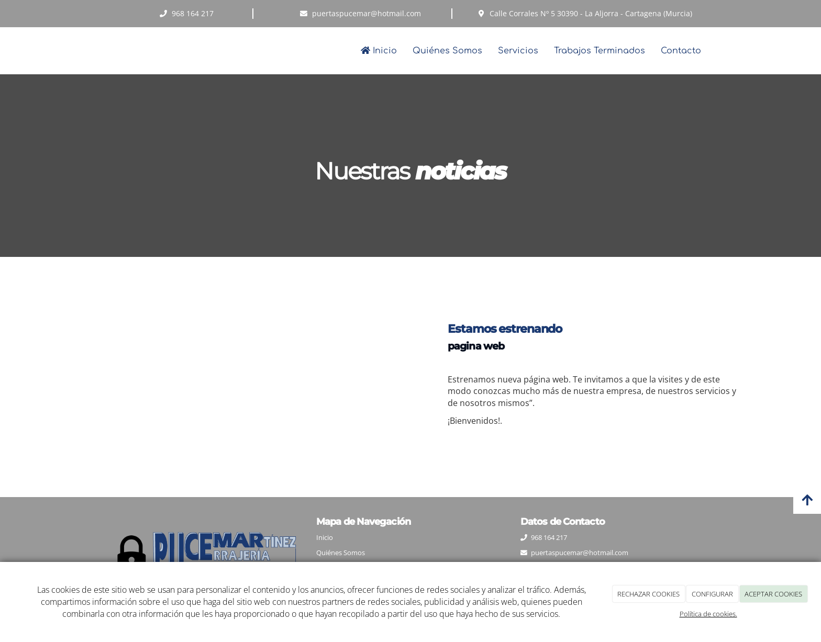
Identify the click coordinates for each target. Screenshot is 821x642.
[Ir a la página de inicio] (101, 50)
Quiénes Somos (447, 50)
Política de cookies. (708, 613)
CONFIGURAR (712, 594)
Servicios (518, 50)
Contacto (681, 50)
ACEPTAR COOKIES (773, 594)
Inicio (379, 50)
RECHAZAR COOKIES (648, 594)
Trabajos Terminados (599, 50)
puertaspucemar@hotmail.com (579, 552)
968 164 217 (549, 537)
